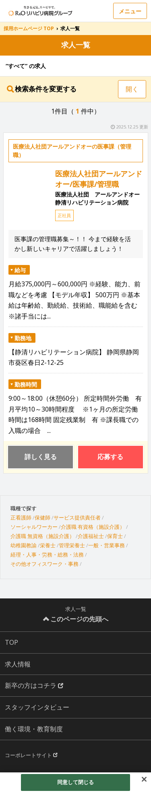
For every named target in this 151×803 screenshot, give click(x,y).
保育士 (115, 536)
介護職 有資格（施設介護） (93, 526)
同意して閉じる (75, 782)
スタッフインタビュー (37, 707)
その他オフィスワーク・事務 (44, 563)
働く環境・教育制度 (34, 728)
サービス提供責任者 (77, 517)
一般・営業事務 (106, 545)
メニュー (130, 11)
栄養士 (48, 545)
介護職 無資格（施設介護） (42, 536)
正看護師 (20, 517)
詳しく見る (41, 456)
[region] (75, 787)
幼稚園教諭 (23, 545)
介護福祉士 (91, 536)
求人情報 (18, 664)
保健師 (42, 517)
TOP (11, 642)
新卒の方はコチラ (34, 685)
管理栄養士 (72, 545)
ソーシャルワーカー (34, 526)
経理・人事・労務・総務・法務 (47, 554)
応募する (110, 456)
